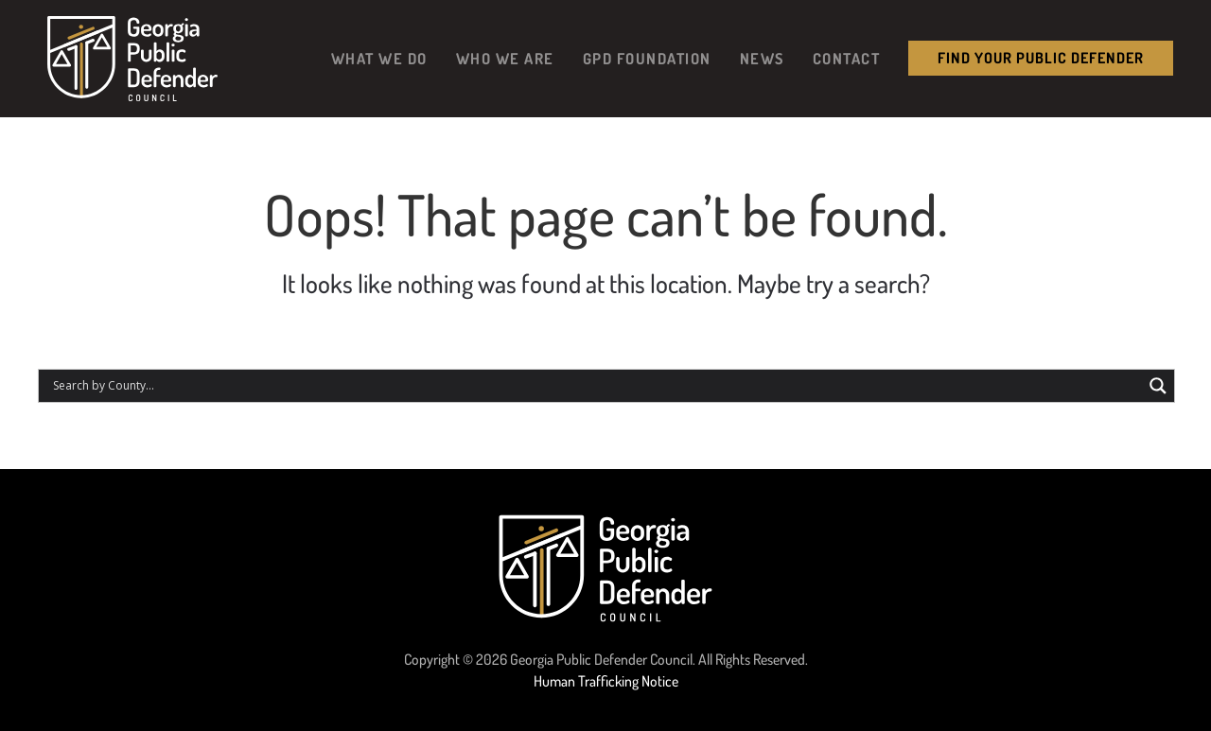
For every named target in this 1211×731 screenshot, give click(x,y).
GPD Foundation (647, 58)
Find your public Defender (1041, 57)
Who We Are (505, 58)
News (762, 58)
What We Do (379, 58)
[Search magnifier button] (1158, 386)
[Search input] (595, 386)
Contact (847, 58)
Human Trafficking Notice (606, 680)
